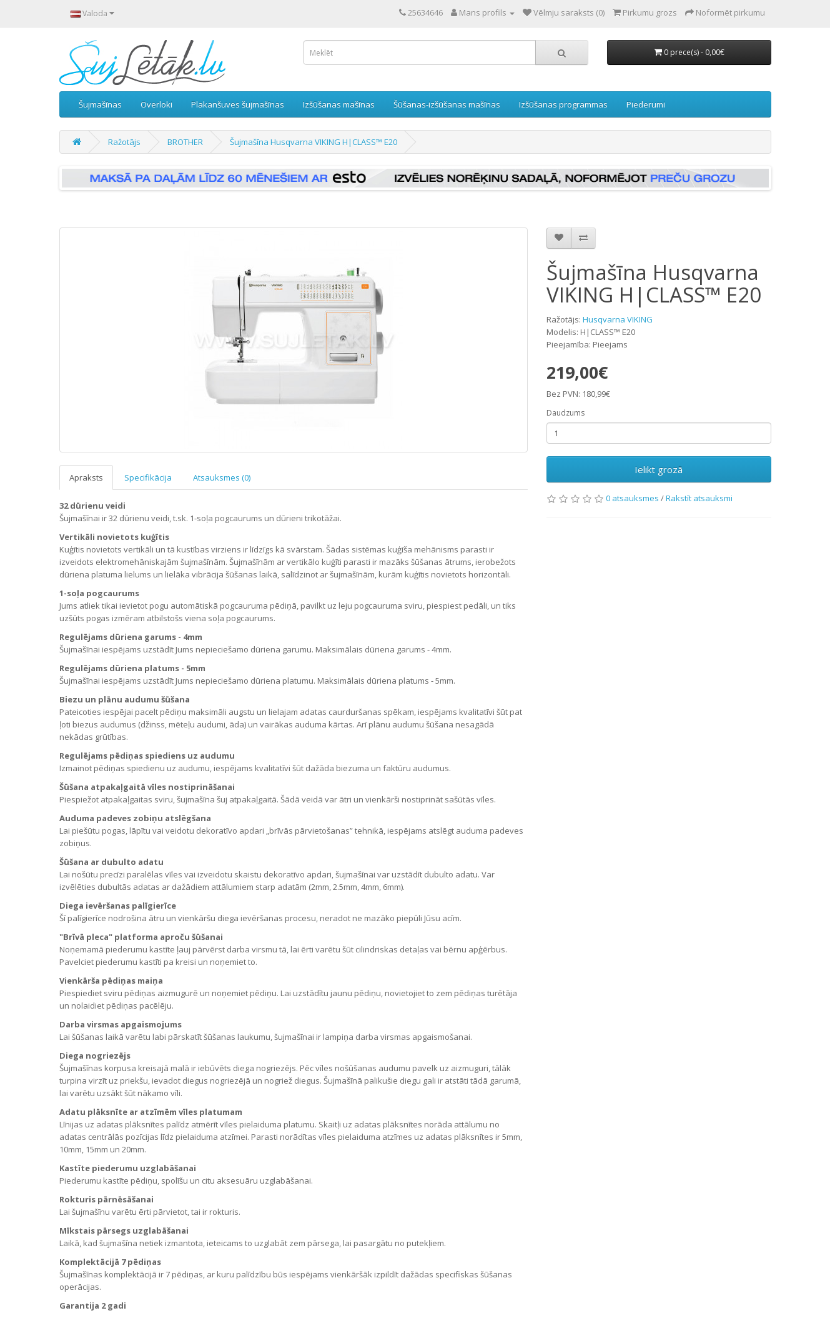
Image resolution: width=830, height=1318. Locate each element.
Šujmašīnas (100, 104)
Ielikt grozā (659, 469)
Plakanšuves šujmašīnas (237, 104)
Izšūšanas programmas (563, 104)
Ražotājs (124, 141)
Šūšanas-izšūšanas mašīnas (446, 104)
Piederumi (645, 104)
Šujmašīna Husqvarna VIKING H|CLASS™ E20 (313, 141)
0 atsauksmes (632, 498)
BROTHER (185, 141)
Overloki (156, 104)
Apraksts (86, 477)
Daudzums (565, 412)
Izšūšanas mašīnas (339, 104)
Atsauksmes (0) (221, 477)
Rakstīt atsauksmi (699, 498)
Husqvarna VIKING (618, 319)
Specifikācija (148, 477)
